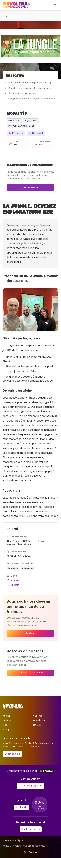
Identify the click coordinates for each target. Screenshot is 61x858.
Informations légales (14, 840)
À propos (7, 729)
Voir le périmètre (30, 829)
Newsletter (39, 720)
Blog (5, 725)
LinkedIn (37, 725)
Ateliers (7, 720)
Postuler (30, 633)
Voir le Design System (30, 785)
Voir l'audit (21, 807)
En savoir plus (12, 753)
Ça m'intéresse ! (30, 187)
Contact (37, 715)
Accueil (6, 715)
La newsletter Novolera (30, 672)
